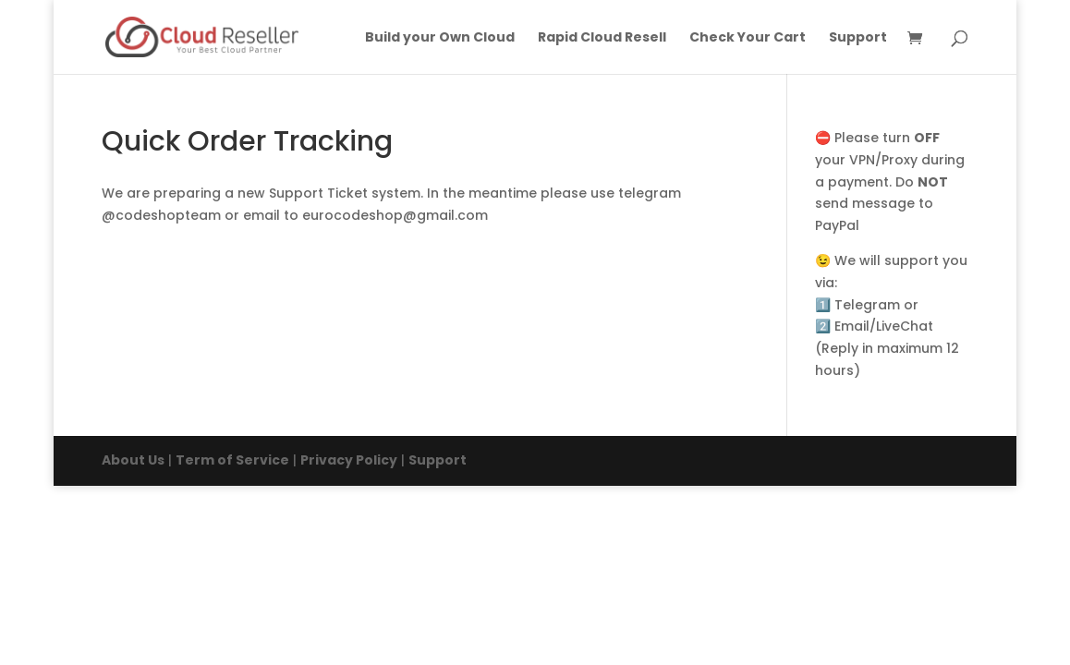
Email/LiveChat (883, 326)
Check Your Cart (747, 38)
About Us (133, 460)
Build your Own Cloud (440, 38)
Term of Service (232, 460)
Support (858, 38)
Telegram (867, 305)
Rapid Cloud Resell (602, 38)
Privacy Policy (348, 460)
